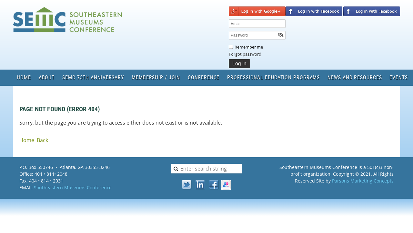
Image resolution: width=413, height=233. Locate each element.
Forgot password (245, 54)
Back (42, 140)
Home (26, 140)
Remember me (249, 47)
